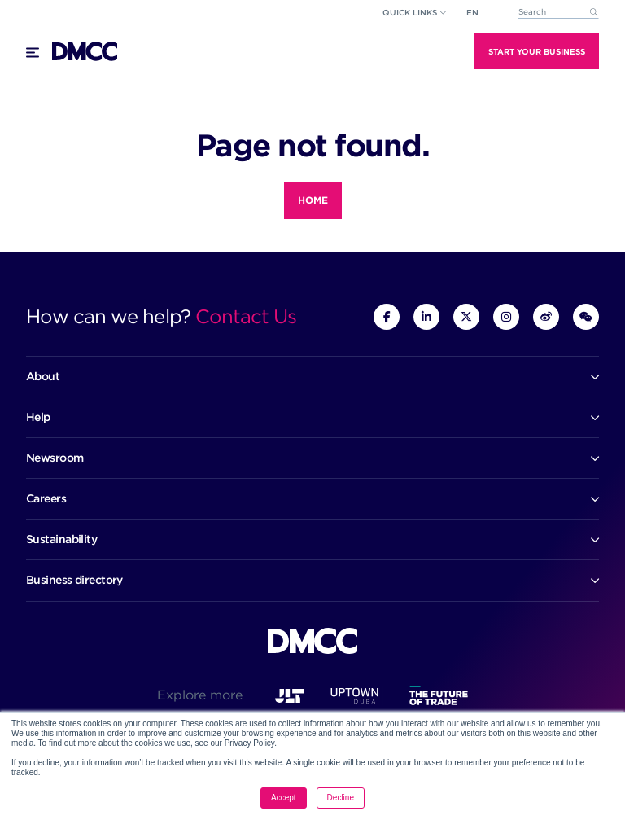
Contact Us (245, 316)
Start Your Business (536, 51)
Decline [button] (340, 797)
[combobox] (558, 13)
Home (313, 200)
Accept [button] (283, 797)
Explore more (200, 695)
